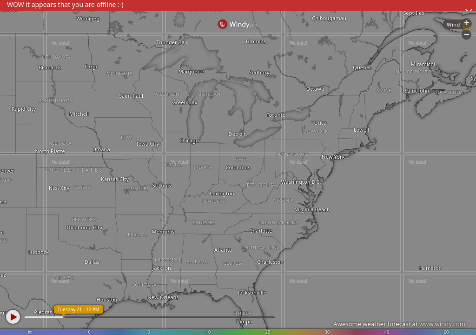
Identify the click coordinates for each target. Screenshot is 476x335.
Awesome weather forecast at (399, 324)
